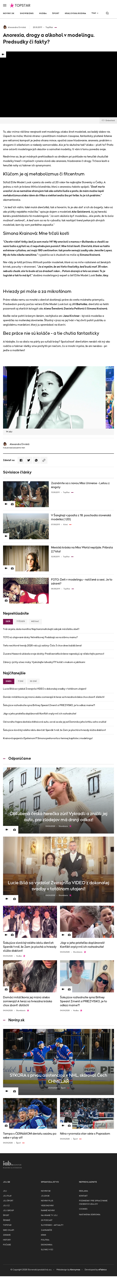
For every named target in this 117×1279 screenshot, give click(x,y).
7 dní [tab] (20, 681)
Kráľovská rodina (75, 13)
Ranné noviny (48, 1211)
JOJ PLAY (7, 1196)
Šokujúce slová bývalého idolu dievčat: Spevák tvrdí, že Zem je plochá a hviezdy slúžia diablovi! (54, 730)
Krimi (43, 1235)
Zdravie (7, 1235)
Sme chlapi (8, 1230)
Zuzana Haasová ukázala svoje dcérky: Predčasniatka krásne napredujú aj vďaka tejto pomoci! (53, 654)
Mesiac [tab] (35, 621)
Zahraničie (46, 1230)
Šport (55, 13)
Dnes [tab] (9, 681)
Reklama (83, 1191)
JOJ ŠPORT (8, 1201)
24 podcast (46, 1220)
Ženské (6, 1220)
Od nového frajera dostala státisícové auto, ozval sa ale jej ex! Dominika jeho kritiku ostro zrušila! (54, 722)
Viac (94, 13)
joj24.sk (45, 1196)
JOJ (5, 1191)
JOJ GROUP (8, 1211)
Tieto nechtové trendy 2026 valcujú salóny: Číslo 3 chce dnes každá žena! (42, 645)
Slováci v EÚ (47, 1250)
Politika (45, 1240)
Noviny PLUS (47, 1201)
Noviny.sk (8, 13)
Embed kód (108, 120)
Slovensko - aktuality (52, 1225)
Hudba (43, 13)
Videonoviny (47, 1206)
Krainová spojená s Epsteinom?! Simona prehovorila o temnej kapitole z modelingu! (47, 738)
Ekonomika (46, 1245)
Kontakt (83, 1196)
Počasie (7, 1245)
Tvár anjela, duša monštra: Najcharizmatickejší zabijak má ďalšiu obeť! (41, 629)
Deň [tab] (8, 621)
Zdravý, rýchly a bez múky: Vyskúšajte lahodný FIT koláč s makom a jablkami (44, 662)
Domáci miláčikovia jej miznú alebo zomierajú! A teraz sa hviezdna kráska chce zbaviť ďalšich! (53, 697)
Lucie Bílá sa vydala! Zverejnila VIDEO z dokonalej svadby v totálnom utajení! (44, 689)
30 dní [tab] (33, 681)
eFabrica (102, 1270)
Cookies (83, 1209)
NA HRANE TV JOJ (49, 1215)
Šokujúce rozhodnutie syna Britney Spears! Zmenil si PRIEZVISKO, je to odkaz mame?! (49, 705)
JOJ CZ (6, 1206)
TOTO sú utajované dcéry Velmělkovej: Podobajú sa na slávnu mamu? (40, 637)
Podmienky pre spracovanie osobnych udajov (93, 1202)
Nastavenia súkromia (89, 1215)
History (7, 1240)
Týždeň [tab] (21, 621)
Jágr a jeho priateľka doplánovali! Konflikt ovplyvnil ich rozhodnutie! (39, 713)
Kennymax (75, 1270)
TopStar (7, 1225)
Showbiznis (27, 13)
